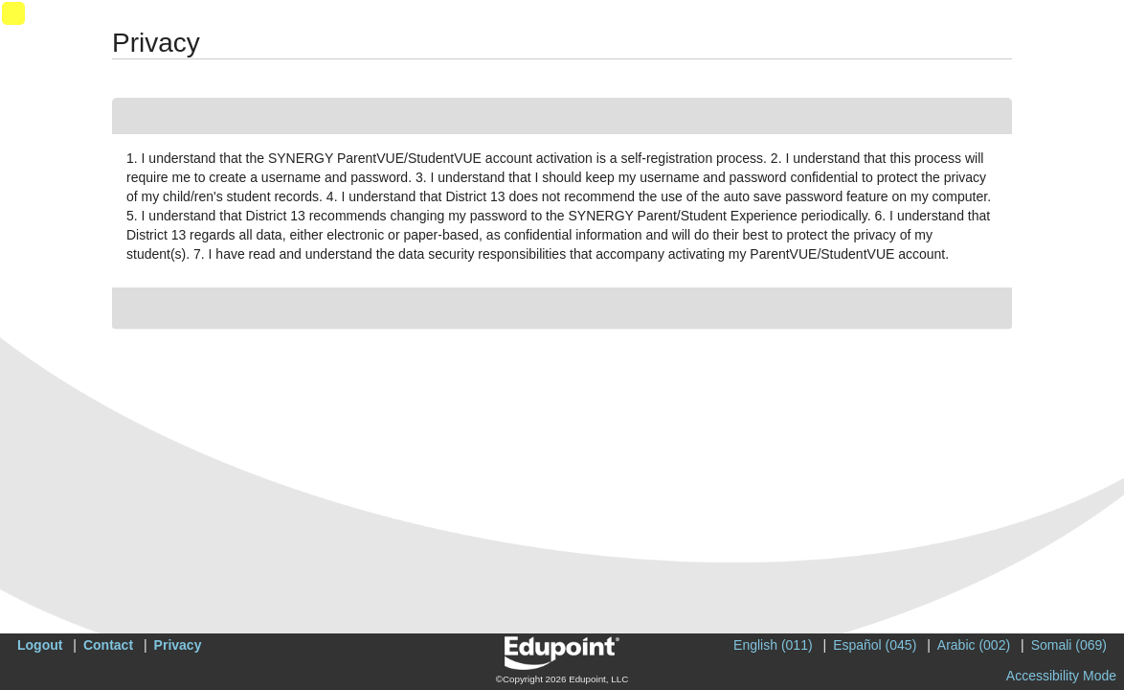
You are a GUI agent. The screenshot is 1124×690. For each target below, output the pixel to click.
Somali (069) (1069, 645)
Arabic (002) (973, 645)
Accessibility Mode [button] (1061, 675)
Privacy (178, 645)
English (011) (773, 645)
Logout (39, 645)
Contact (108, 645)
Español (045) (874, 645)
